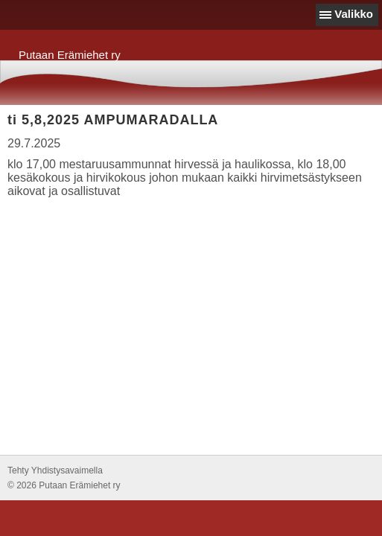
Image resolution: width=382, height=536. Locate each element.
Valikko (353, 13)
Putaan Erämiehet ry (70, 54)
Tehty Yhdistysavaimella (55, 470)
